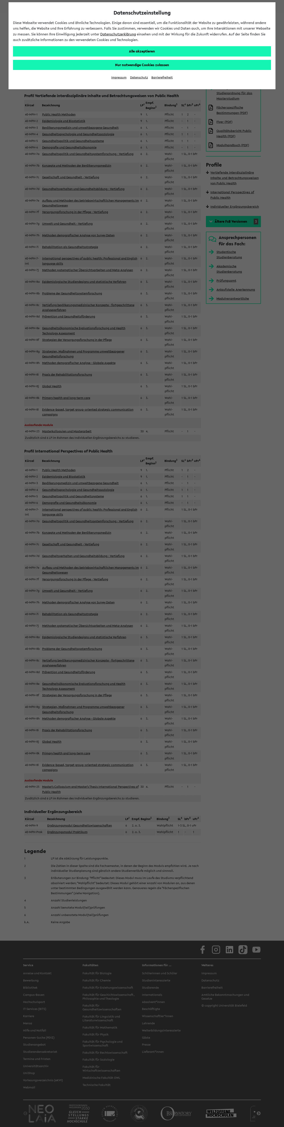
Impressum (119, 77)
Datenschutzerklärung (118, 34)
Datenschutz (139, 77)
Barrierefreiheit (162, 77)
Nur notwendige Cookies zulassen (142, 64)
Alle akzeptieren (142, 51)
